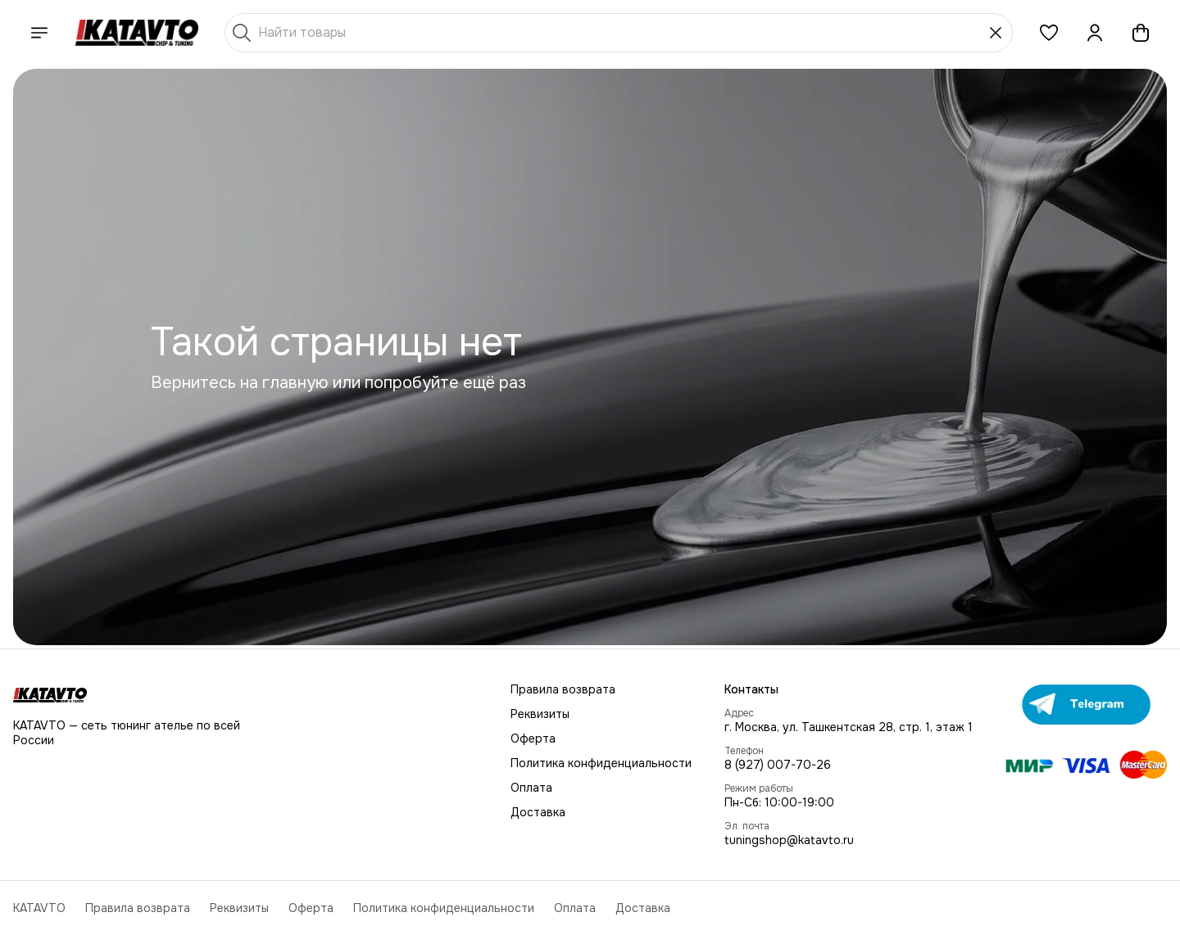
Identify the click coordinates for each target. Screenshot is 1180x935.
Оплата (531, 787)
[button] (1049, 33)
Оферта (533, 738)
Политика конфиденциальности (601, 763)
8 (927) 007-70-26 (777, 764)
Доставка (538, 812)
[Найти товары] (618, 32)
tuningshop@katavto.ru (789, 840)
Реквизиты (540, 714)
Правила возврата (563, 689)
